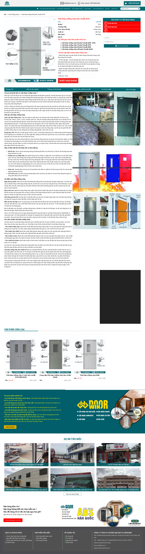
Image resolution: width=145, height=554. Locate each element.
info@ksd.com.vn (70, 3)
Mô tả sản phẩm (33, 89)
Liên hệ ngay (131, 89)
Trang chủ (9, 89)
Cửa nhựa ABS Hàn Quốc (47, 8)
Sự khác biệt (106, 89)
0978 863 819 (110, 23)
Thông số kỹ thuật (54, 89)
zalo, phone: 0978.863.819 (90, 3)
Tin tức (114, 8)
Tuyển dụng (69, 542)
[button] (54, 19)
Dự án (107, 8)
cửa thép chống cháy (57, 110)
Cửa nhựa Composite (63, 8)
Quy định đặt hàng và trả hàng (15, 538)
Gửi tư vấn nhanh (121, 46)
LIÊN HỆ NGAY (10, 427)
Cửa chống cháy (77, 8)
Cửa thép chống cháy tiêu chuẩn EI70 (33, 14)
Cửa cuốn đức (97, 8)
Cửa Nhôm (87, 8)
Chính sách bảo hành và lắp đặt (16, 536)
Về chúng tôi (69, 536)
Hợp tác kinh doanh (71, 540)
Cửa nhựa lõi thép (41, 540)
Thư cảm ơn (69, 538)
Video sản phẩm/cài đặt (82, 89)
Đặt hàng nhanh (68, 81)
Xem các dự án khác (72, 494)
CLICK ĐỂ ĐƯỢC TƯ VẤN (13, 520)
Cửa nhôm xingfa (41, 538)
